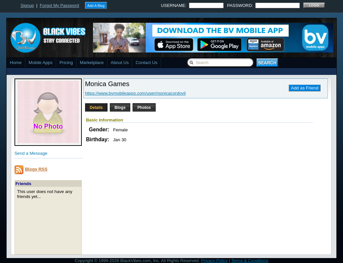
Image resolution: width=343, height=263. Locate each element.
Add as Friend (304, 87)
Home (16, 62)
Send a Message (31, 153)
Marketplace (92, 62)
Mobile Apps (41, 62)
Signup (27, 5)
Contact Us (146, 62)
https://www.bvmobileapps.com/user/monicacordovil (135, 93)
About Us (120, 62)
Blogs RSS (36, 169)
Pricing (66, 62)
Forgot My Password (59, 5)
